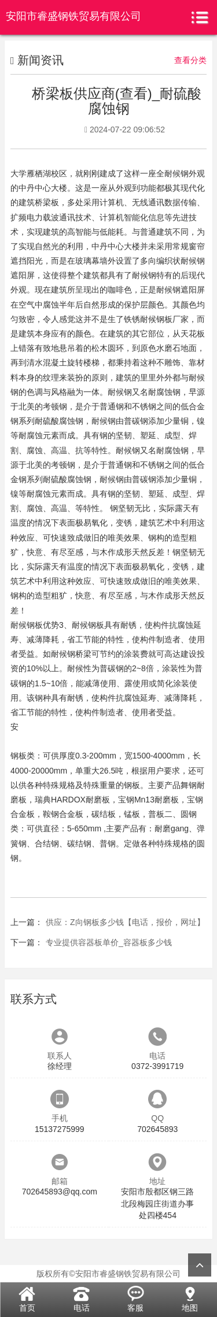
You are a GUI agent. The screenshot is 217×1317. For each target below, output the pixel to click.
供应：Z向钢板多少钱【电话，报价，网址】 (125, 922)
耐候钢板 (26, 625)
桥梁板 (47, 202)
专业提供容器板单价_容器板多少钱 (109, 942)
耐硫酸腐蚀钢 (59, 421)
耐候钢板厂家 (164, 319)
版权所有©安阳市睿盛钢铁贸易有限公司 (108, 1273)
